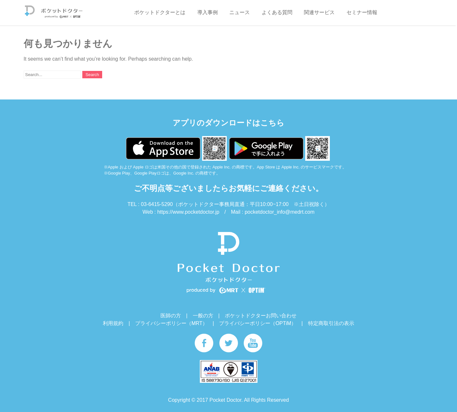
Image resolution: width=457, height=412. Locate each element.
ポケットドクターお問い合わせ (261, 315)
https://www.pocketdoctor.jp (188, 212)
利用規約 (113, 323)
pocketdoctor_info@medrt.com (279, 212)
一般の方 (203, 315)
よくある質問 (277, 12)
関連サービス (319, 12)
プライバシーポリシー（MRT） (171, 323)
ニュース (239, 12)
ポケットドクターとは (159, 12)
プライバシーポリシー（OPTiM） (257, 323)
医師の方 (170, 315)
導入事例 (207, 12)
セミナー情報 (362, 12)
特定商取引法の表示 (331, 323)
